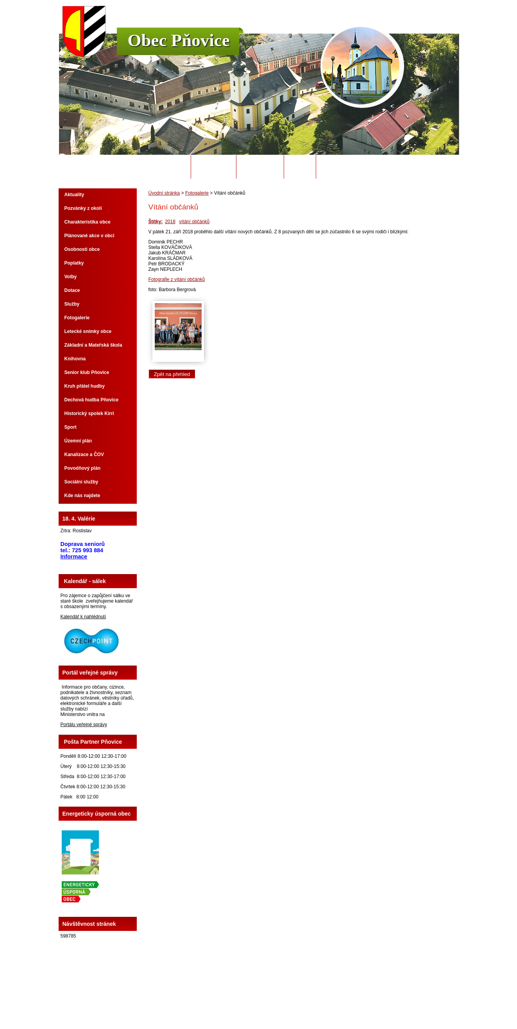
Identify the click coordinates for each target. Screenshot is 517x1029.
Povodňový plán (82, 468)
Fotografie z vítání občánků (176, 279)
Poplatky (74, 263)
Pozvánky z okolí (83, 208)
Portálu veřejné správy (84, 724)
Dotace (72, 290)
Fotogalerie (197, 193)
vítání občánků (194, 221)
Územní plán (78, 441)
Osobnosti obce (82, 249)
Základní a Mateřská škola (93, 345)
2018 (170, 221)
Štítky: (155, 221)
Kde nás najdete (82, 495)
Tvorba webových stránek (289, 1006)
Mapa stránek (315, 1001)
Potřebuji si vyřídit (348, 167)
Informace (74, 556)
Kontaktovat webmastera (273, 1001)
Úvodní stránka (164, 167)
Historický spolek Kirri (89, 413)
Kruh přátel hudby (84, 386)
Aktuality (74, 194)
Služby (72, 304)
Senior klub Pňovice (86, 372)
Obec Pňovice (179, 40)
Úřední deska (260, 167)
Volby (70, 276)
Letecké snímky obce (88, 331)
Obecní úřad (213, 167)
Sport (70, 427)
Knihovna (75, 358)
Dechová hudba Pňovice (91, 400)
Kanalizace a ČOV (84, 454)
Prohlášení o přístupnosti (358, 1001)
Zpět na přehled (172, 374)
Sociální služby (81, 482)
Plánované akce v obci (89, 235)
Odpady (299, 167)
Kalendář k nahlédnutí (83, 616)
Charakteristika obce (87, 222)
